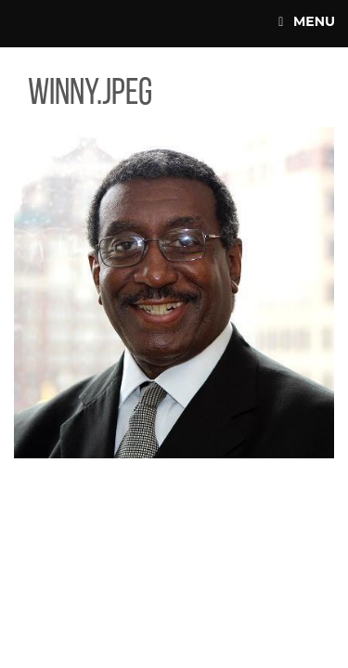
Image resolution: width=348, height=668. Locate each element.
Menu (306, 21)
